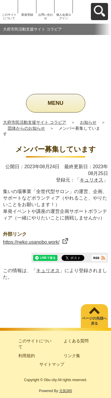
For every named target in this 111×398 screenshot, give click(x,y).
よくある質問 (76, 340)
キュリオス (91, 179)
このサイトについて (9, 16)
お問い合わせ (45, 16)
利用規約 (26, 355)
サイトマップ (51, 364)
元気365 (65, 391)
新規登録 (27, 14)
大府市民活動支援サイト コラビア (34, 122)
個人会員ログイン (63, 16)
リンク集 (72, 355)
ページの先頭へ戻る (94, 320)
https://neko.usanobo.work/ (35, 242)
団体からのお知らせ (26, 128)
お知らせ (88, 122)
